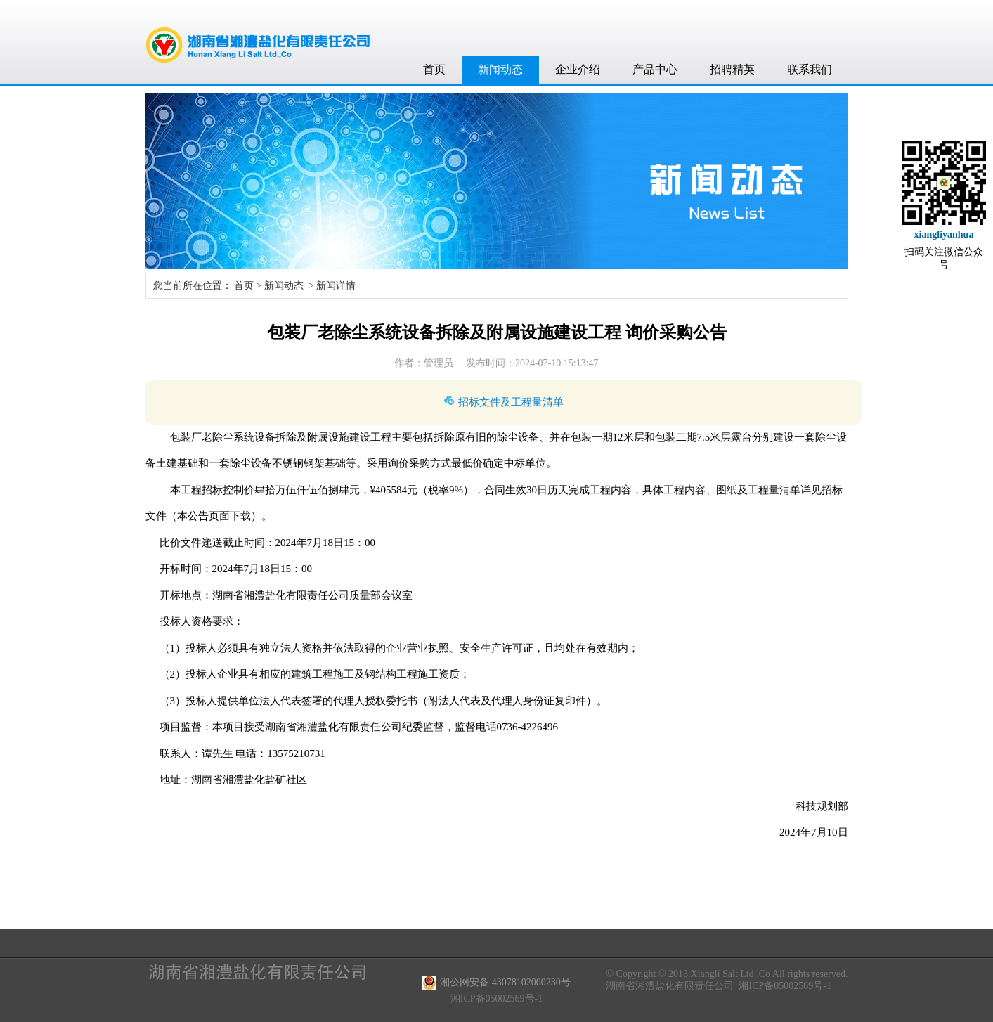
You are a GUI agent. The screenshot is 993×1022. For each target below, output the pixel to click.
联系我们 (809, 69)
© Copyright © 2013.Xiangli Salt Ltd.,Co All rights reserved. (727, 974)
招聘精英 (732, 69)
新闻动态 (500, 69)
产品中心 (654, 69)
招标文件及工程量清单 (511, 402)
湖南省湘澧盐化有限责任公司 (670, 986)
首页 (434, 69)
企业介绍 (577, 69)
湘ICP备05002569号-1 (785, 986)
